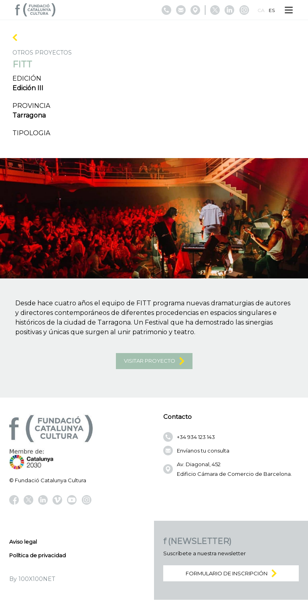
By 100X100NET (32, 580)
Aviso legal (23, 543)
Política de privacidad (37, 556)
